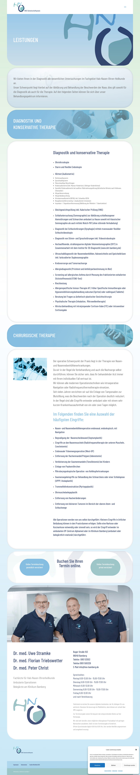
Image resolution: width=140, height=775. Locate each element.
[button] (136, 750)
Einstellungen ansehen (129, 765)
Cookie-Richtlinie (107, 770)
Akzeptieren (97, 765)
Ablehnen (113, 765)
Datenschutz (114, 770)
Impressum (120, 770)
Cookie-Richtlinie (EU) (34, 765)
